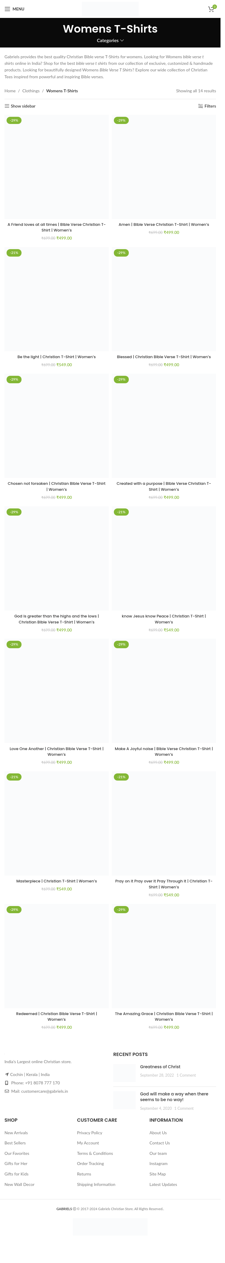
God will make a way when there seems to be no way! (174, 1103)
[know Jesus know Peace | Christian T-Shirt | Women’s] (164, 564)
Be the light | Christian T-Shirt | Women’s (56, 357)
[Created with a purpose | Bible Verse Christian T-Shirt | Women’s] (164, 432)
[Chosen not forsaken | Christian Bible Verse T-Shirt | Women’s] (56, 432)
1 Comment (186, 1081)
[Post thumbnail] (124, 1079)
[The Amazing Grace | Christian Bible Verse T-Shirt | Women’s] (164, 962)
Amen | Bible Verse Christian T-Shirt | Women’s (164, 224)
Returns (84, 1179)
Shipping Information (96, 1190)
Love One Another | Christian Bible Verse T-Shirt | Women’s (57, 757)
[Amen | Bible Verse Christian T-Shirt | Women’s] (164, 167)
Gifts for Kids (16, 1179)
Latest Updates (163, 1190)
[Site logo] (110, 8)
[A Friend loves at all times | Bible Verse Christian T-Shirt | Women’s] (56, 167)
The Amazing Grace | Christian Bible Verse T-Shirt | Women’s (164, 1022)
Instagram (158, 1169)
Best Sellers (15, 1148)
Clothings (31, 90)
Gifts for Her (15, 1169)
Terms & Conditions (95, 1158)
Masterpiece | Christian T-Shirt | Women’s (56, 887)
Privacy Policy (89, 1138)
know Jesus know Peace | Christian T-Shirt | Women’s (163, 625)
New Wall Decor (19, 1190)
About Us (158, 1138)
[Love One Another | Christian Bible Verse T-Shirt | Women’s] (56, 697)
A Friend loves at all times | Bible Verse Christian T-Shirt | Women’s (56, 227)
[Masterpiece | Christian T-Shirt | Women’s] (56, 829)
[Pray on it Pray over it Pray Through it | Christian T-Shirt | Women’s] (164, 829)
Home (10, 90)
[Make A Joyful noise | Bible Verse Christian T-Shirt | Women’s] (164, 697)
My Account (88, 1148)
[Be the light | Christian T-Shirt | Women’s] (56, 299)
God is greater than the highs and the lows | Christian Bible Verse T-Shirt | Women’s (56, 625)
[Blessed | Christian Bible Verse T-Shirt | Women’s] (164, 299)
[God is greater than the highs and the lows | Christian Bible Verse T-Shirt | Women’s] (56, 564)
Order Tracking (90, 1169)
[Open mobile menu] (14, 9)
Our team (158, 1158)
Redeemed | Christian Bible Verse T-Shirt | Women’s (57, 1022)
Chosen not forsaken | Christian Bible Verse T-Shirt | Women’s (56, 492)
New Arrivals (16, 1138)
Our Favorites (16, 1158)
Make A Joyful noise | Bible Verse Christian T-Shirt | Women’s (164, 757)
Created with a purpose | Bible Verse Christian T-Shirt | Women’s (164, 492)
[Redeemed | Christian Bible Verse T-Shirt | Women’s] (56, 962)
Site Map (157, 1179)
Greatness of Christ (160, 1072)
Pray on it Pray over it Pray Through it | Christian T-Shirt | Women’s (163, 890)
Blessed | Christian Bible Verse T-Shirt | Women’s (163, 360)
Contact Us (159, 1148)
